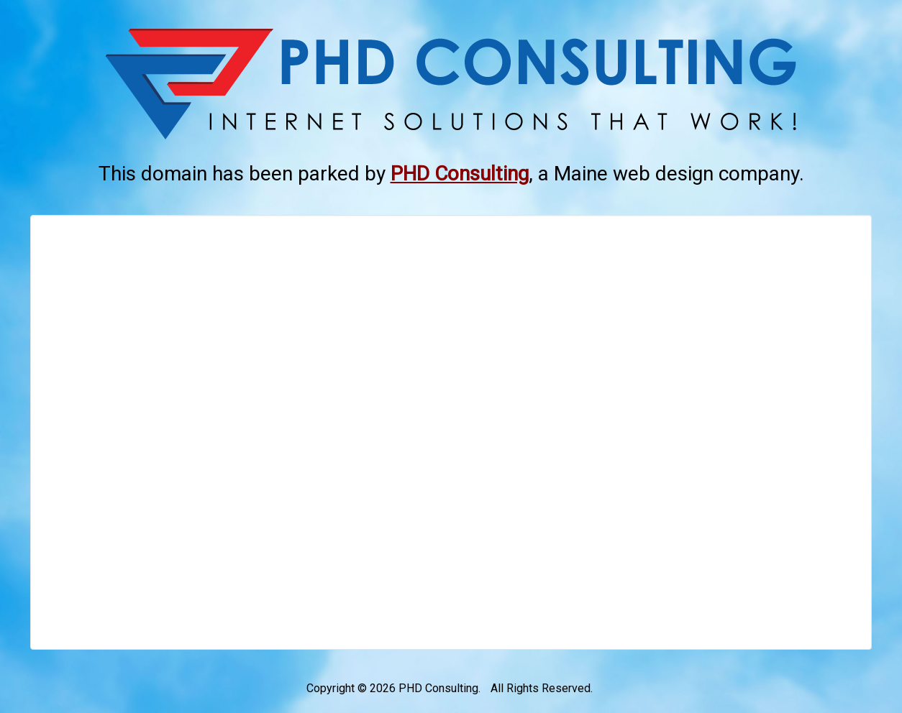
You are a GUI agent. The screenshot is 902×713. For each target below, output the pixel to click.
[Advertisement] (451, 432)
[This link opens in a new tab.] (460, 173)
